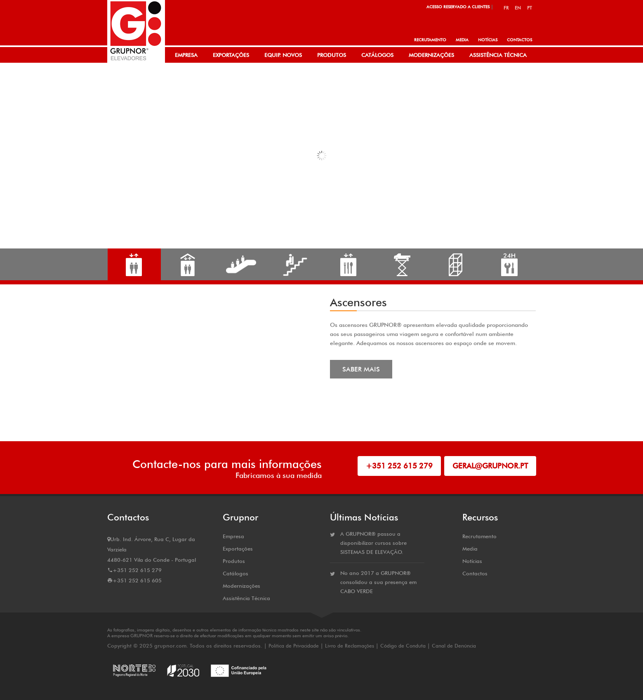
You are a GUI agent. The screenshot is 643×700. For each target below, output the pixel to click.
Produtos (331, 55)
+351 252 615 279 (399, 465)
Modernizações (431, 55)
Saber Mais (361, 369)
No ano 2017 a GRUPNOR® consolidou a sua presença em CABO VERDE (378, 582)
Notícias (487, 39)
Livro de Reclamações (349, 646)
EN (518, 8)
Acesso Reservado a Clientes (458, 6)
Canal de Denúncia (454, 646)
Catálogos (377, 55)
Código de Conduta (403, 646)
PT (529, 8)
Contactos (519, 39)
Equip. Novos (283, 55)
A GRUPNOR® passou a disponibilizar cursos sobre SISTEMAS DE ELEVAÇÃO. (373, 542)
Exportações (231, 55)
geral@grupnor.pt (490, 465)
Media (462, 39)
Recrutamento (430, 39)
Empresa (186, 55)
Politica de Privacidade (294, 646)
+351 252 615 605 (137, 580)
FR (506, 8)
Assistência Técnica (498, 55)
